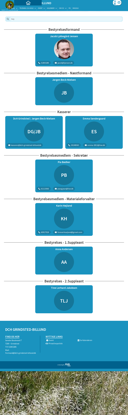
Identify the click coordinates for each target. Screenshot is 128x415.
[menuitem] (21, 8)
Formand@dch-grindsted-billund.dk (20, 353)
